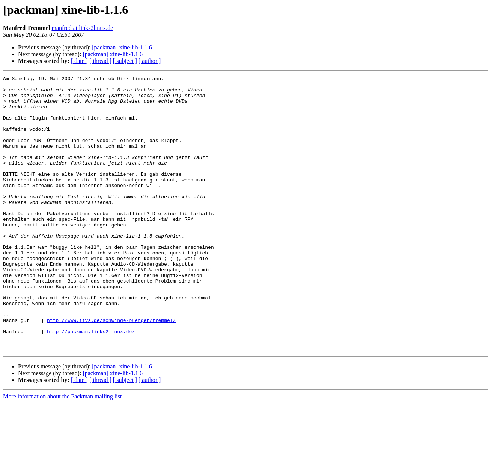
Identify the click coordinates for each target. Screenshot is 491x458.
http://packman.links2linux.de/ (91, 383)
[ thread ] (100, 61)
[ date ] (79, 61)
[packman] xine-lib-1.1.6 (122, 47)
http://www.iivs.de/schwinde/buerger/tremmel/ (111, 369)
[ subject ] (125, 61)
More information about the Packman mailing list (62, 451)
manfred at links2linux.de (82, 28)
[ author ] (150, 61)
